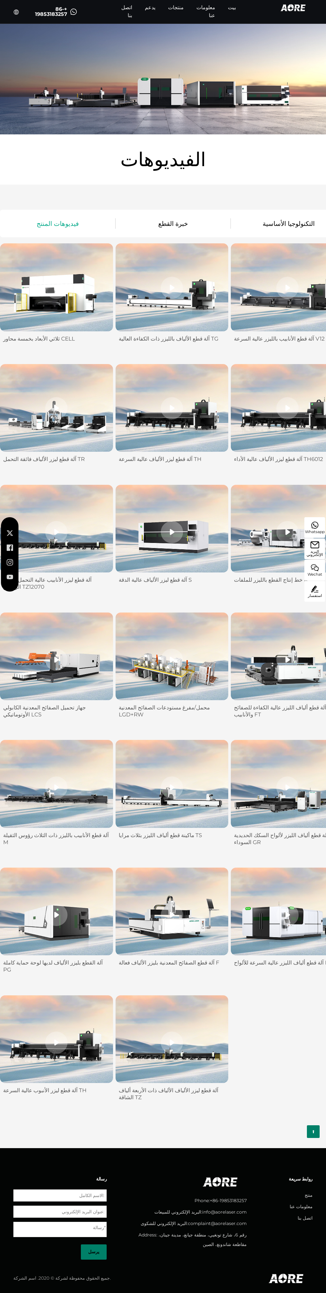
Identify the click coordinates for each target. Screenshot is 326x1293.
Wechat (315, 570)
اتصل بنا (126, 11)
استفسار (315, 592)
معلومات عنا (205, 11)
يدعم (150, 7)
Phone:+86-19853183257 (221, 1200)
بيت (232, 7)
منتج (309, 1195)
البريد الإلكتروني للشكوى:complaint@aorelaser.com (194, 1223)
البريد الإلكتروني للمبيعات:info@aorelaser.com (200, 1212)
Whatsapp (315, 528)
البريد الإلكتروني (315, 549)
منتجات (176, 7)
